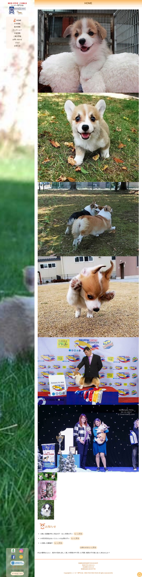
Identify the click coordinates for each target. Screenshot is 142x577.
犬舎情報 (17, 33)
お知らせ (17, 46)
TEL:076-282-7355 (17, 570)
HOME (18, 20)
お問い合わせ (17, 39)
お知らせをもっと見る (88, 547)
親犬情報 (17, 27)
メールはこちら (17, 573)
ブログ (17, 42)
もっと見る (78, 534)
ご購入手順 (17, 36)
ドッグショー (17, 30)
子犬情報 (17, 23)
